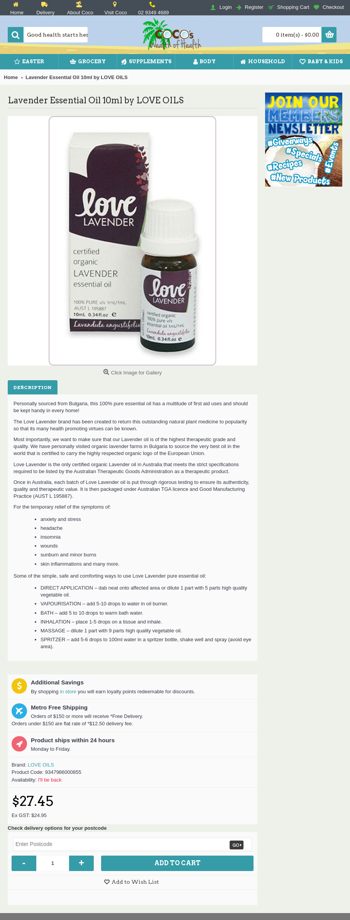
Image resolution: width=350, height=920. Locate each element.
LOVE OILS (41, 765)
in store (68, 691)
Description (33, 387)
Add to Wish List (135, 882)
